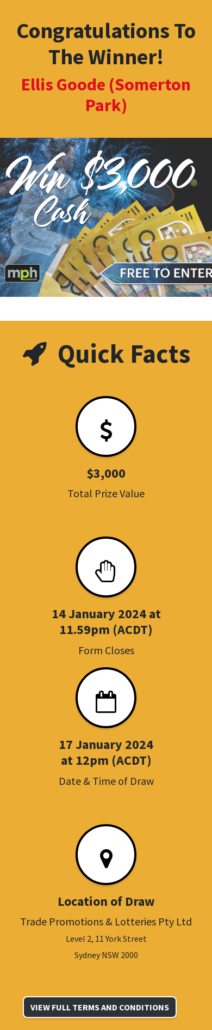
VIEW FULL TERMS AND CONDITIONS (99, 1007)
